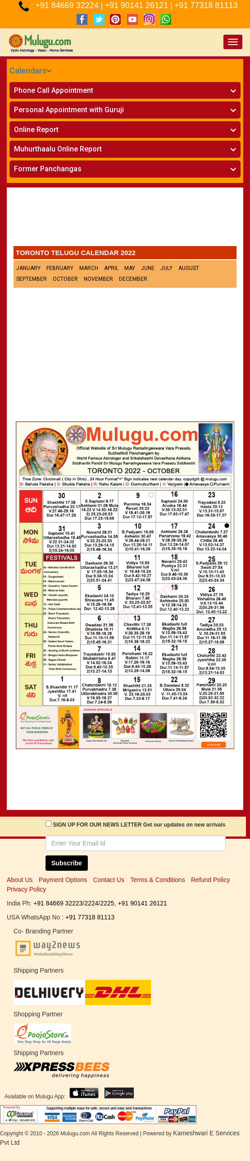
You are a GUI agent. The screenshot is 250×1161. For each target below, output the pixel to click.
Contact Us (108, 879)
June (148, 268)
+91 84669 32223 (57, 903)
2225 (107, 903)
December (133, 279)
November (98, 279)
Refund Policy (210, 879)
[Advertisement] (125, 219)
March (88, 268)
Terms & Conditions (157, 879)
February (59, 268)
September (31, 279)
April (111, 268)
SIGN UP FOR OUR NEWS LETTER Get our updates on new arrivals (139, 825)
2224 (91, 903)
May (129, 268)
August (188, 268)
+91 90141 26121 (138, 5)
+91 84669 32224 (68, 5)
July (166, 268)
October (65, 279)
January (28, 268)
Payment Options (63, 879)
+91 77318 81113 (206, 5)
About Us (20, 879)
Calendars (27, 70)
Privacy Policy (26, 889)
